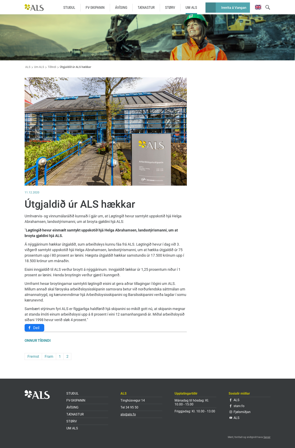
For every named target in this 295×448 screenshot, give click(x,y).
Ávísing (121, 7)
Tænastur (146, 7)
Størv (170, 7)
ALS (27, 67)
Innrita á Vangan (233, 8)
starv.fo (237, 406)
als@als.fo (128, 414)
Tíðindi (52, 67)
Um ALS (191, 7)
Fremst (33, 356)
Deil (36, 328)
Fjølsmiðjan (240, 412)
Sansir (266, 437)
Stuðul (69, 7)
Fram (49, 356)
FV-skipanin (95, 7)
